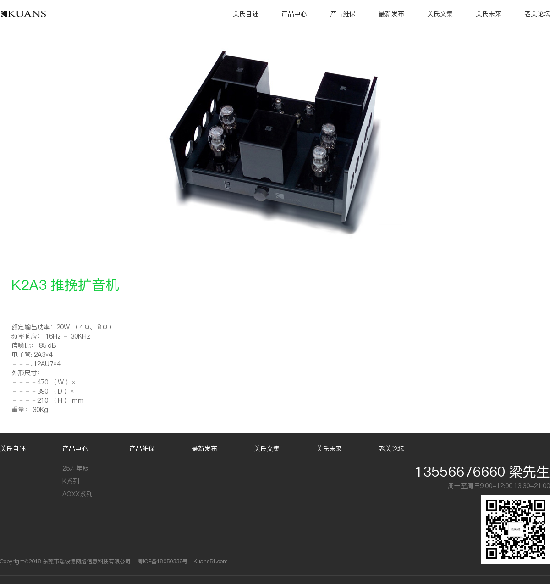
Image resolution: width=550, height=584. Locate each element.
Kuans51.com (210, 561)
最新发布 (391, 13)
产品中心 (294, 13)
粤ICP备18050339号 (163, 561)
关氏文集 (440, 13)
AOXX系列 (77, 494)
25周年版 (75, 468)
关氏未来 (488, 13)
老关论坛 (537, 13)
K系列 (70, 481)
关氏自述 (245, 13)
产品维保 (343, 13)
